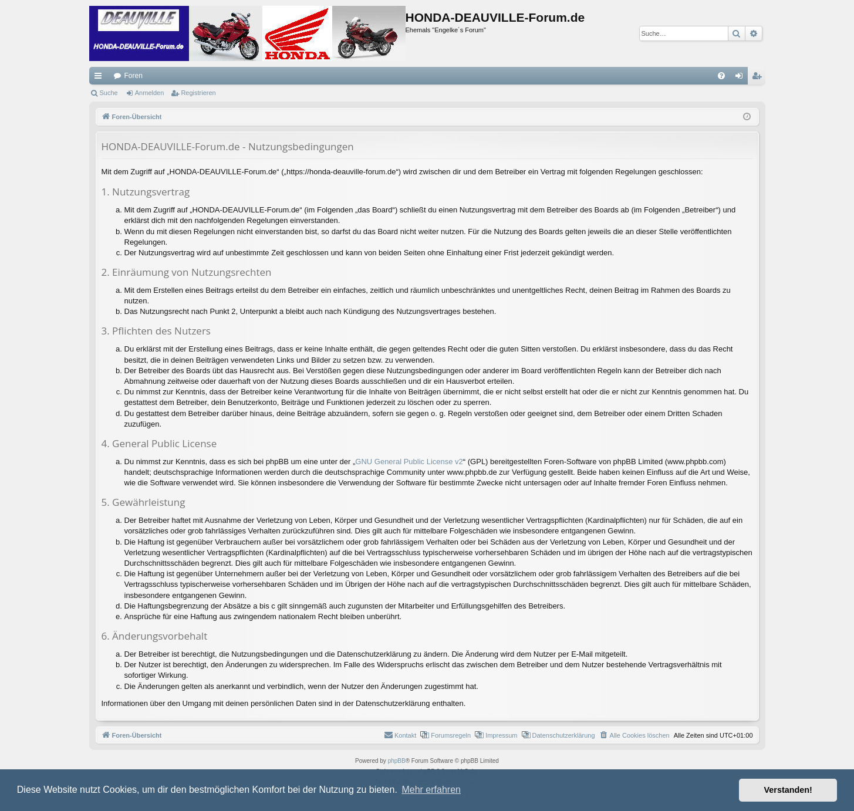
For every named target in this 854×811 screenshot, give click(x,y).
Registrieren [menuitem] (758, 78)
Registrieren (198, 92)
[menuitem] (721, 76)
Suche (109, 92)
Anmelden (149, 92)
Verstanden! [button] (788, 790)
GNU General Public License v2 (409, 461)
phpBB (397, 761)
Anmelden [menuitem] (741, 78)
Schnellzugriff (100, 78)
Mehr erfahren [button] (431, 790)
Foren (133, 76)
